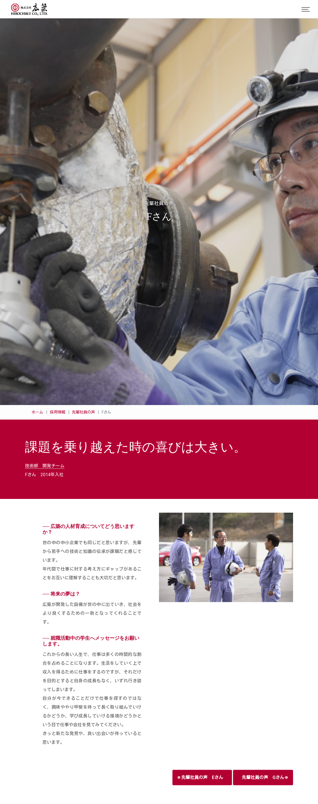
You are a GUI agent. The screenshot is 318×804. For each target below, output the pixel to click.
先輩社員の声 (83, 412)
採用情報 (57, 412)
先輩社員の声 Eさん (200, 787)
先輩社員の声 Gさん (265, 787)
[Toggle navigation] (306, 9)
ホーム (37, 412)
